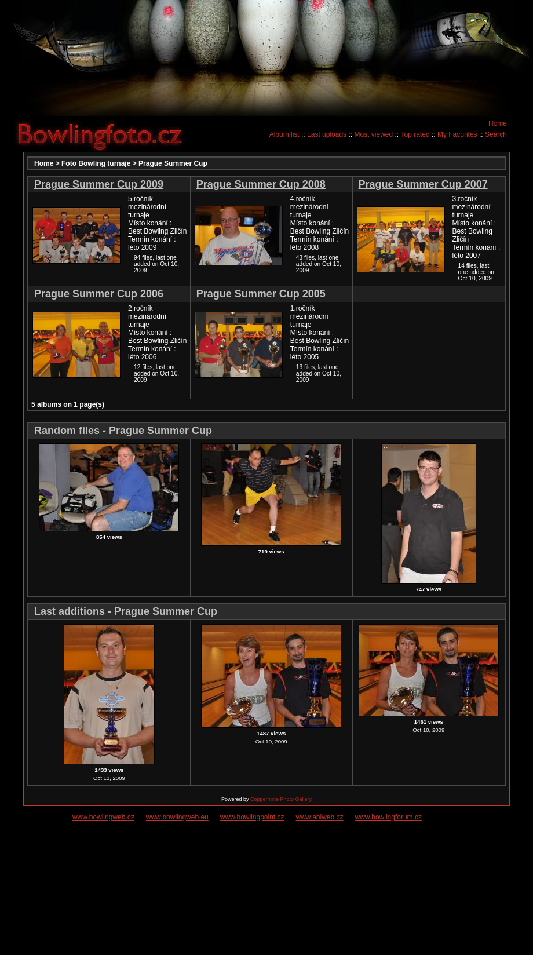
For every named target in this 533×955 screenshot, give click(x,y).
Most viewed (373, 134)
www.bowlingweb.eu (177, 817)
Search (496, 134)
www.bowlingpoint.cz (252, 817)
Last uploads (326, 134)
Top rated (415, 134)
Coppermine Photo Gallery (281, 799)
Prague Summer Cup (172, 163)
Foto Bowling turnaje (95, 163)
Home (497, 123)
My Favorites (457, 134)
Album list (284, 134)
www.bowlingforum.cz (388, 817)
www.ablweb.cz (320, 817)
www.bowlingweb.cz (103, 817)
